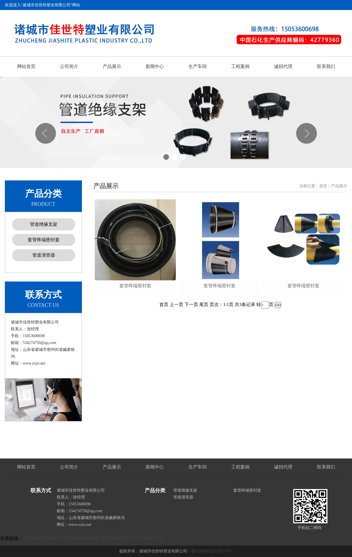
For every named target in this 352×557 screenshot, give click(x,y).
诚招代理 (283, 66)
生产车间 (197, 66)
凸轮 (157, 538)
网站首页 (26, 66)
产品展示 (112, 66)
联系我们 (326, 66)
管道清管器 (43, 255)
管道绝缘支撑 (114, 538)
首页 (323, 186)
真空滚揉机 (68, 538)
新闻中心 (155, 66)
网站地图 (90, 538)
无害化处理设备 (40, 538)
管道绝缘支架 (43, 224)
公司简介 (69, 66)
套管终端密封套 (44, 239)
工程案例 (240, 66)
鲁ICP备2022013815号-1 (212, 551)
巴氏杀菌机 (140, 538)
